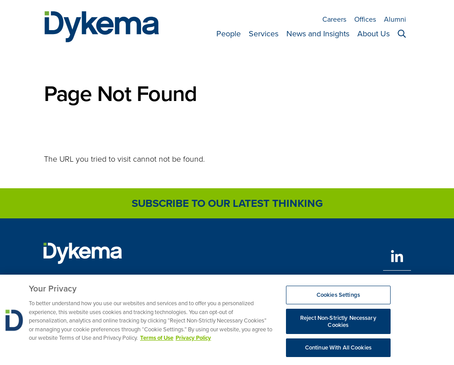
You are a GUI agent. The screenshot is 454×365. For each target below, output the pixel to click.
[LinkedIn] (397, 256)
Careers (334, 19)
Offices (365, 19)
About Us (373, 33)
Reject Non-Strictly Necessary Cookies (338, 324)
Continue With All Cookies (338, 350)
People (228, 33)
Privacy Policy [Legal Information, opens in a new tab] (193, 341)
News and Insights (317, 33)
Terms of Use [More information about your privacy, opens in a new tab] (156, 341)
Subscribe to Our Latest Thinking (227, 203)
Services (263, 33)
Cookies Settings (338, 298)
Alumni (395, 19)
